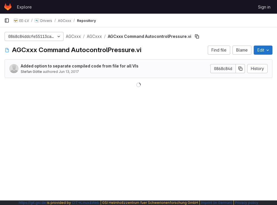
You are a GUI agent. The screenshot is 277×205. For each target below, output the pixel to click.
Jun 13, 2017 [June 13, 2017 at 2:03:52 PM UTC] (69, 71)
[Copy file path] (197, 36)
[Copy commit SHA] (240, 68)
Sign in (264, 7)
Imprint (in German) (216, 202)
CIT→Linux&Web (85, 202)
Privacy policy (246, 202)
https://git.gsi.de (32, 202)
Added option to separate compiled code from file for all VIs (79, 65)
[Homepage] (7, 6)
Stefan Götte (31, 71)
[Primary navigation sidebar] (6, 20)
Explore (24, 7)
